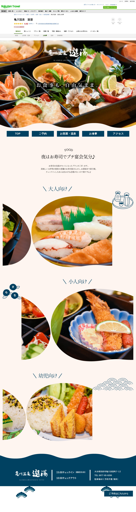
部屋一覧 (46, 31)
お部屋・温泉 (26, 35)
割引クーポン (65, 11)
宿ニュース (27, 31)
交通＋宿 (10, 11)
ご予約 (43, 133)
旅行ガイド (83, 11)
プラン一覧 (37, 31)
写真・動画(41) (56, 31)
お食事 (93, 133)
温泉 (52, 35)
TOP (17, 133)
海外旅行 (40, 11)
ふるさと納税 (74, 11)
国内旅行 (3, 11)
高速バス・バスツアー (30, 11)
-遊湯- (16, 35)
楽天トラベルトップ (19, 14)
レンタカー (19, 11)
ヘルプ (106, 4)
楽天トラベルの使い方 (89, 4)
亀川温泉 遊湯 (23, 19)
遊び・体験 (48, 11)
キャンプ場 (56, 11)
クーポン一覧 (94, 31)
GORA (126, 1)
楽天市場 (132, 1)
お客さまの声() (81, 31)
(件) (31, 23)
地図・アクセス (68, 31)
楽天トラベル (10, 6)
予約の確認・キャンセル (110, 7)
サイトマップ (100, 4)
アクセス (36, 35)
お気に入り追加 (119, 23)
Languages (113, 4)
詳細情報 (59, 35)
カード (121, 1)
